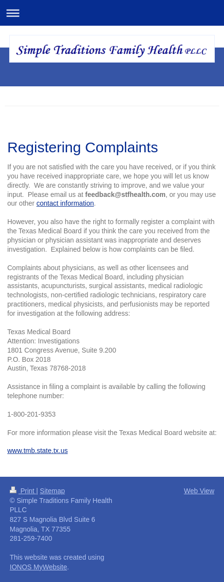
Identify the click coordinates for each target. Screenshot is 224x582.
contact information (65, 203)
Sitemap (52, 491)
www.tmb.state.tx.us (37, 450)
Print (23, 491)
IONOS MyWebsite (38, 567)
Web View (199, 491)
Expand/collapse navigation (112, 12)
